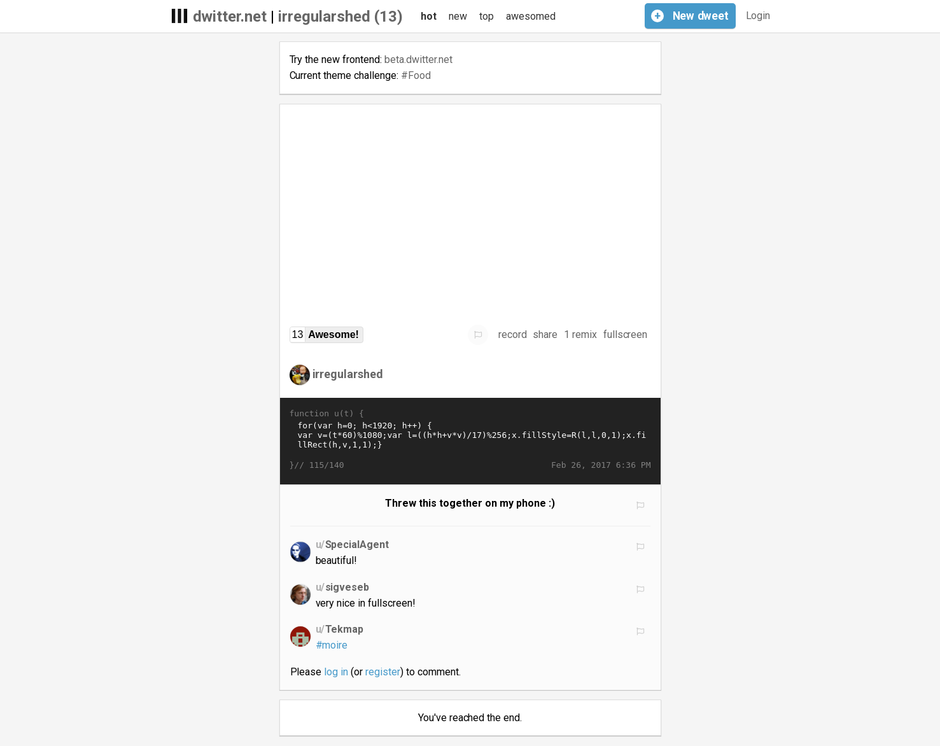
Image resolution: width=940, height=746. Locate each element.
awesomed (531, 16)
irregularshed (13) (340, 16)
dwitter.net (230, 16)
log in (336, 672)
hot (429, 16)
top (486, 16)
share (545, 334)
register (382, 672)
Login (758, 16)
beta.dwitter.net (418, 59)
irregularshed (348, 374)
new (458, 16)
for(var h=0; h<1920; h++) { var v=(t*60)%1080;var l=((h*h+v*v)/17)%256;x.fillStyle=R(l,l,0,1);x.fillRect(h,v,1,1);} (470, 440)
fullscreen (625, 334)
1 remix (580, 334)
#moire (332, 645)
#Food (416, 75)
